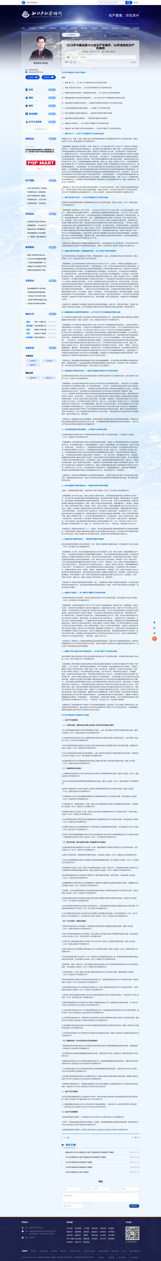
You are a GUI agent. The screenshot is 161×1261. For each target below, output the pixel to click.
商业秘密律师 (44, 1251)
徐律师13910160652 (36, 1228)
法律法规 (33, 361)
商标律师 (63, 1251)
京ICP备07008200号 (64, 1257)
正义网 (124, 1251)
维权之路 (95, 1235)
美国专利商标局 (103, 1251)
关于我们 (32, 77)
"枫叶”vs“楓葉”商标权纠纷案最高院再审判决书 (45, 322)
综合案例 (133, 36)
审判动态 (53, 28)
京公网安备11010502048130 (84, 1257)
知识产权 (75, 57)
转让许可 (103, 1239)
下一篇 (135, 1137)
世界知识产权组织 (89, 1251)
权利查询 (86, 1242)
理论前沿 (63, 28)
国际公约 (49, 378)
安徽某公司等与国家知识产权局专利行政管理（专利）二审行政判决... (45, 330)
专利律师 (33, 1251)
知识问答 (70, 1235)
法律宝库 (126, 28)
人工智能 (86, 1228)
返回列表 (72, 35)
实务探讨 (95, 28)
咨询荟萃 (111, 1228)
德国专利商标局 (134, 1251)
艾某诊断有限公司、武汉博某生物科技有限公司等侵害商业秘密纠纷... (45, 326)
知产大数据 (70, 1239)
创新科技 (86, 1239)
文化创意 (78, 1239)
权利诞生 (95, 1239)
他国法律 (33, 378)
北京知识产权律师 (74, 1251)
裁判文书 (115, 28)
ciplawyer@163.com (34, 72)
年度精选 (124, 36)
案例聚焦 (84, 28)
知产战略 (111, 1235)
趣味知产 (78, 1235)
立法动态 (49, 361)
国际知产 (43, 28)
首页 (23, 28)
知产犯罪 (111, 1232)
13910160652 (29, 2)
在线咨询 (49, 77)
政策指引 (33, 365)
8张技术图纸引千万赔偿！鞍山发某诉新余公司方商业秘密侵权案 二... (45, 337)
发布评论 (134, 1206)
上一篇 (65, 1137)
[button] (38, 168)
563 (134, 62)
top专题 (103, 1235)
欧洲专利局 (115, 1251)
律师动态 (105, 28)
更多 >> (52, 90)
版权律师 (54, 1251)
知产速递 (32, 28)
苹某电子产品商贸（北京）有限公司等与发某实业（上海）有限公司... (45, 333)
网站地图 (136, 28)
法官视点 (74, 28)
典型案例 (83, 57)
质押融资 (111, 1239)
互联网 (85, 1235)
